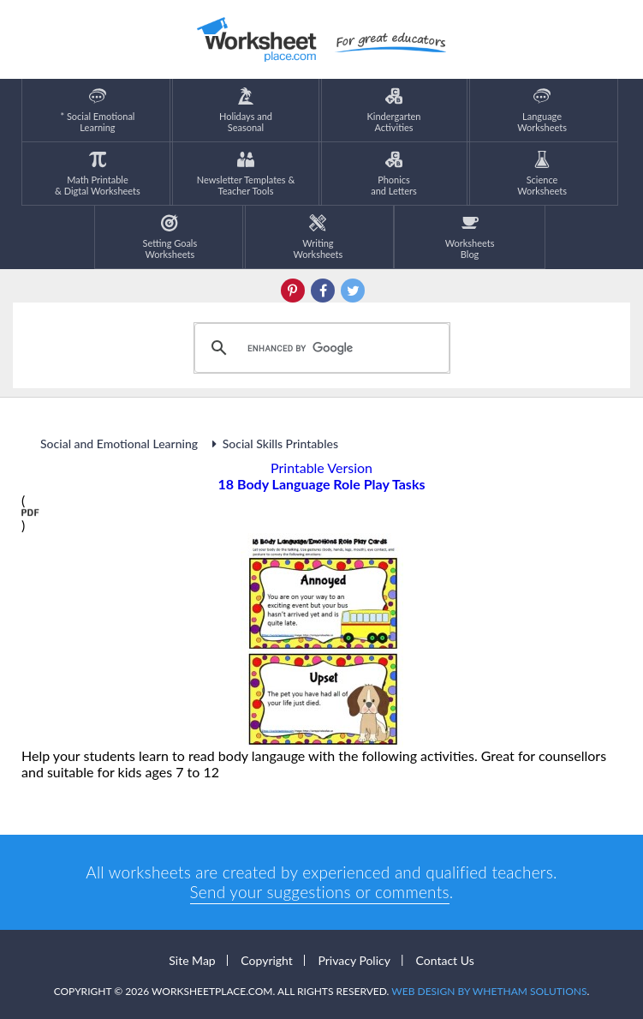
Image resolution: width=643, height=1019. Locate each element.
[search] (319, 348)
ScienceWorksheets (542, 173)
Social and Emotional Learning (120, 443)
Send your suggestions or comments (320, 892)
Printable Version (321, 467)
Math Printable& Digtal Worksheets (97, 173)
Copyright (267, 960)
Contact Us (445, 960)
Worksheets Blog (470, 237)
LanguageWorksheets (542, 110)
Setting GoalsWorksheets (170, 237)
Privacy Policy (354, 960)
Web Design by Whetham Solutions (488, 991)
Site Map (192, 960)
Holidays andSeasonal (245, 110)
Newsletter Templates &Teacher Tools (246, 173)
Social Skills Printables (272, 443)
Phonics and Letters (394, 173)
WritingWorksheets (318, 237)
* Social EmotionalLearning (97, 110)
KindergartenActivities (394, 110)
